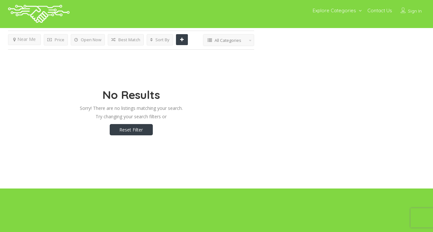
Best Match (125, 40)
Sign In (415, 11)
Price (55, 40)
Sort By (160, 40)
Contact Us (379, 10)
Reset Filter (131, 130)
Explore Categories (334, 10)
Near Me (24, 39)
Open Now (87, 40)
